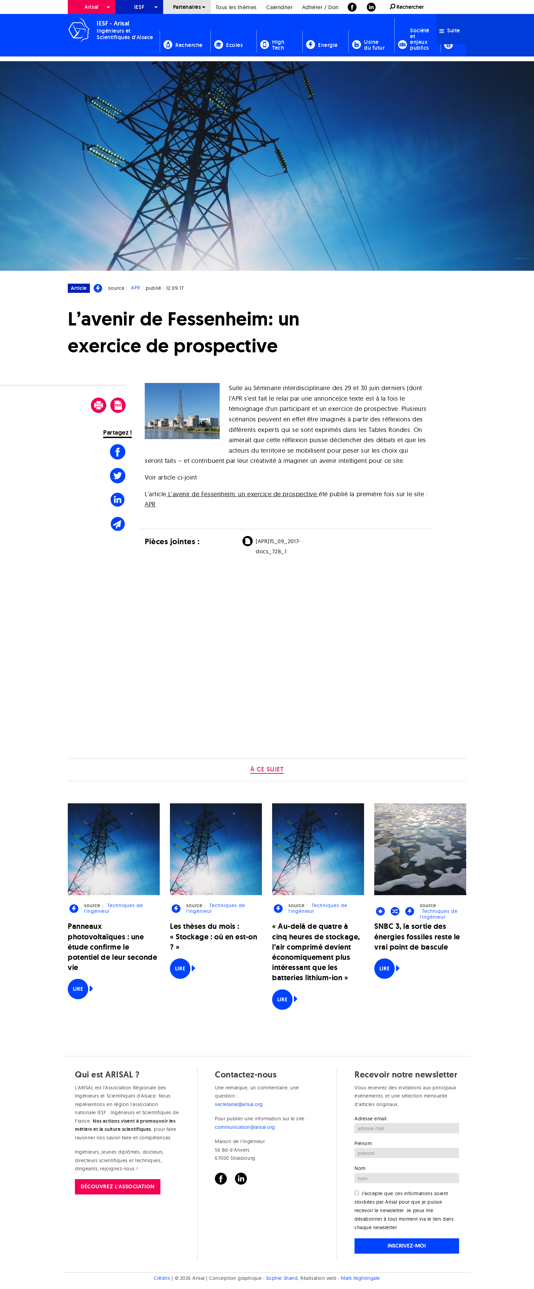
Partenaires (187, 7)
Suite (449, 30)
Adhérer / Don (320, 7)
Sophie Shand (282, 1278)
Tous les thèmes (236, 7)
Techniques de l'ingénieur (113, 908)
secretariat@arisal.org (239, 1104)
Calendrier (279, 7)
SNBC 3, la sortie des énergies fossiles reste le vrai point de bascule (417, 936)
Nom (360, 1168)
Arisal (91, 7)
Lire (78, 988)
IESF (139, 7)
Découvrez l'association (117, 1186)
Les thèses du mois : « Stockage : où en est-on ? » (213, 936)
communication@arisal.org (245, 1127)
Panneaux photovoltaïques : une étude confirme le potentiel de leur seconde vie (112, 946)
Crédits (162, 1278)
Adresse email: (371, 1119)
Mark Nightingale (360, 1278)
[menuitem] (91, 7)
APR (135, 288)
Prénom (363, 1143)
